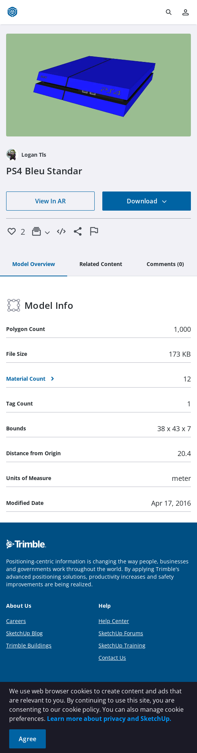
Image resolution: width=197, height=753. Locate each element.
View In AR (50, 201)
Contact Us (112, 657)
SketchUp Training (121, 645)
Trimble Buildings (29, 645)
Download (147, 201)
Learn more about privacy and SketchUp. (109, 718)
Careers (16, 621)
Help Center (113, 621)
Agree (27, 739)
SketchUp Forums (120, 633)
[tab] (33, 264)
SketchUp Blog (24, 633)
